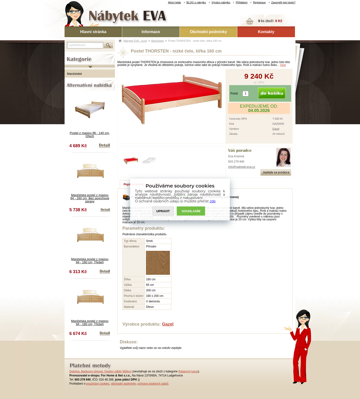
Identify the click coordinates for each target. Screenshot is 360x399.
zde (213, 201)
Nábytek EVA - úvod (135, 40)
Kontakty (266, 32)
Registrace (259, 2)
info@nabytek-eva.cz (241, 167)
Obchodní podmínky (208, 32)
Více (283, 65)
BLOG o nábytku (196, 2)
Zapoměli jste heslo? (283, 2)
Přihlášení (241, 2)
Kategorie (71, 55)
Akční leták (174, 2)
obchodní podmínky (123, 383)
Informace (151, 32)
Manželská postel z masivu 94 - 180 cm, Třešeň (89, 322)
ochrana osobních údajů (153, 383)
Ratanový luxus (188, 371)
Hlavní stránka (93, 32)
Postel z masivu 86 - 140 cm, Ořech (90, 134)
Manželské (74, 74)
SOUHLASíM (191, 211)
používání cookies (97, 383)
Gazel (275, 128)
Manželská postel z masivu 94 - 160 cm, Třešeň (89, 260)
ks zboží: (270, 21)
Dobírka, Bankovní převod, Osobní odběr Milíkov (100, 371)
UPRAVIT (163, 211)
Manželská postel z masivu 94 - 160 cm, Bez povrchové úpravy (89, 198)
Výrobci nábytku (220, 2)
